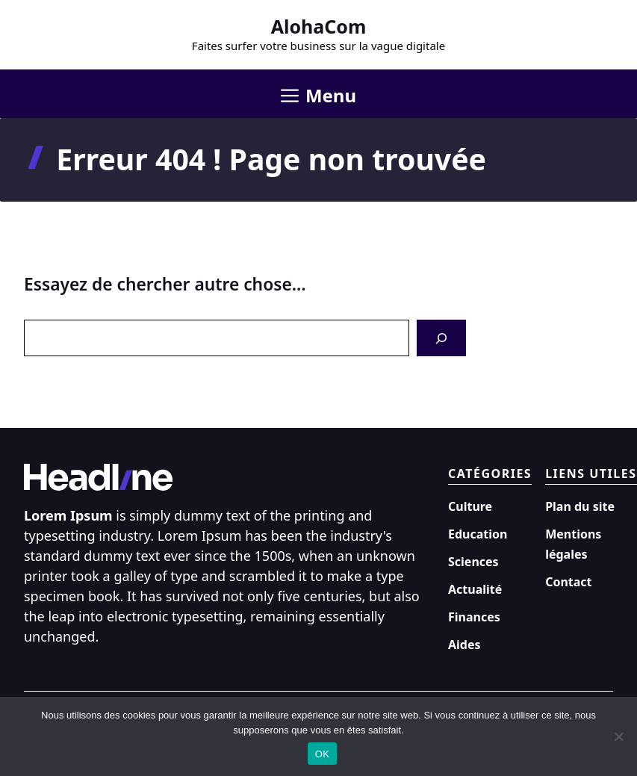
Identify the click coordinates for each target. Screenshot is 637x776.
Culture (470, 506)
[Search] (441, 338)
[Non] (618, 736)
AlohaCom (319, 26)
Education (477, 534)
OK (322, 754)
